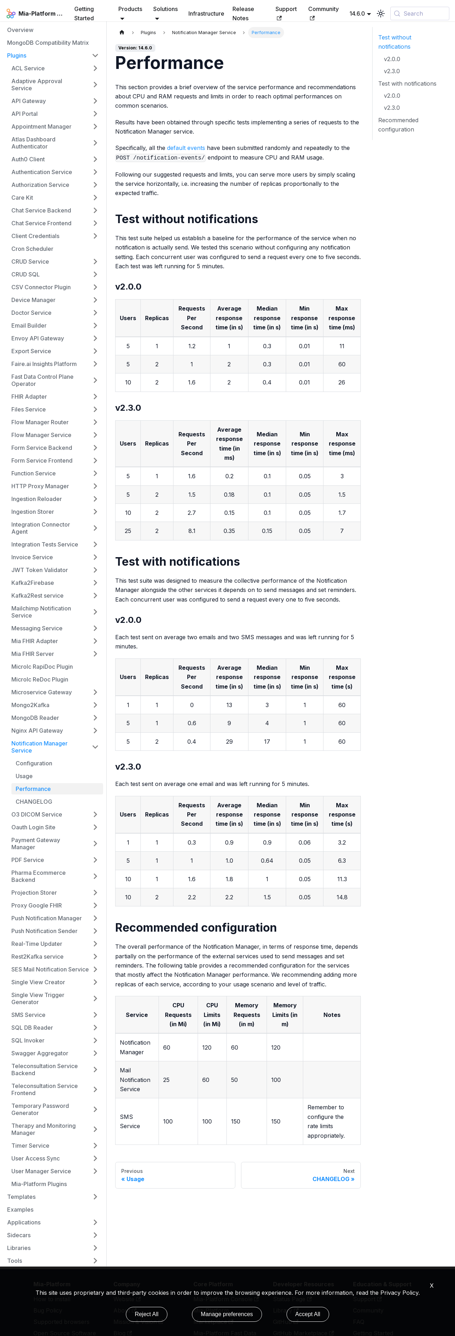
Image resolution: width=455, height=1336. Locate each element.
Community (323, 12)
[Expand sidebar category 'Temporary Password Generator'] (95, 1109)
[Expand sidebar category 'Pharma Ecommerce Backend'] (95, 876)
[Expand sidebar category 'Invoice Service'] (95, 557)
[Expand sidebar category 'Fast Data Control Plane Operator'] (95, 380)
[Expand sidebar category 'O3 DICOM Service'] (95, 814)
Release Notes (243, 13)
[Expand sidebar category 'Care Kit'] (95, 197)
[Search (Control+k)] (419, 13)
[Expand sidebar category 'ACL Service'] (95, 68)
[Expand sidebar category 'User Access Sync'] (95, 1158)
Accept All (307, 1314)
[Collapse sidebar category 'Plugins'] (95, 55)
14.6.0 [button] (357, 13)
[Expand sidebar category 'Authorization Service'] (95, 184)
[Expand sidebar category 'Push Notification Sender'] (95, 931)
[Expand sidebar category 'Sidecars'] (95, 1235)
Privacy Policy (399, 1292)
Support (286, 12)
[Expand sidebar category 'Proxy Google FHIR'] (95, 905)
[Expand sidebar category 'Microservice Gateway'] (95, 692)
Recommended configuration (398, 125)
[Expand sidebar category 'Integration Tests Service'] (95, 544)
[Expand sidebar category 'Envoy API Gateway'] (95, 338)
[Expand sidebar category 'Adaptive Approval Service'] (95, 84)
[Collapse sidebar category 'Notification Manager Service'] (95, 747)
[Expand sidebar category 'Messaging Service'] (95, 628)
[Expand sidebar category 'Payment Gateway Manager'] (95, 843)
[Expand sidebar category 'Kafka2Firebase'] (95, 582)
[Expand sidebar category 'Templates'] (95, 1196)
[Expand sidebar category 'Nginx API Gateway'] (95, 730)
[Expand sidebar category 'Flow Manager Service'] (95, 435)
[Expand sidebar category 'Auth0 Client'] (95, 159)
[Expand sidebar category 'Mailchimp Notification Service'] (95, 612)
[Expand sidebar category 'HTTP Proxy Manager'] (95, 486)
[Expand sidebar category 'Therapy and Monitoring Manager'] (95, 1129)
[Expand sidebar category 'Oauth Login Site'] (95, 827)
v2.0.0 (392, 59)
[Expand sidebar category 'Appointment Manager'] (95, 126)
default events (186, 147)
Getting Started (84, 13)
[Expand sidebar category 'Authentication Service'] (95, 172)
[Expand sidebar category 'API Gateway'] (95, 101)
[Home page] (122, 32)
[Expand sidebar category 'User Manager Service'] (95, 1171)
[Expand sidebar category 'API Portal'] (95, 113)
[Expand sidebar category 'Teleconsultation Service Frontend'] (95, 1089)
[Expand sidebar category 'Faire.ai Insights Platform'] (95, 364)
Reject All (147, 1314)
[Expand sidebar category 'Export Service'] (95, 351)
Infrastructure (206, 13)
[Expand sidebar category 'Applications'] (95, 1222)
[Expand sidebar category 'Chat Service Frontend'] (95, 223)
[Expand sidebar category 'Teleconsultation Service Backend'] (95, 1069)
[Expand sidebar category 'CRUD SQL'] (95, 274)
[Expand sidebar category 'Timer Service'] (95, 1145)
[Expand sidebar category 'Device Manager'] (95, 300)
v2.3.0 (392, 71)
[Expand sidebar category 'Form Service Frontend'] (95, 460)
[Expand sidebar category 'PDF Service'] (95, 860)
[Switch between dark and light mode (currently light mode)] (380, 13)
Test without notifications (394, 42)
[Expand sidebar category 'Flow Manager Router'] (95, 422)
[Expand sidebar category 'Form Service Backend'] (95, 447)
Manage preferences (227, 1314)
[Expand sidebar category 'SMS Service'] (95, 1014)
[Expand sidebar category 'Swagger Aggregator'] (95, 1053)
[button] (55, 143)
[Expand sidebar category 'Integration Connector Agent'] (95, 528)
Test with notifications (407, 83)
